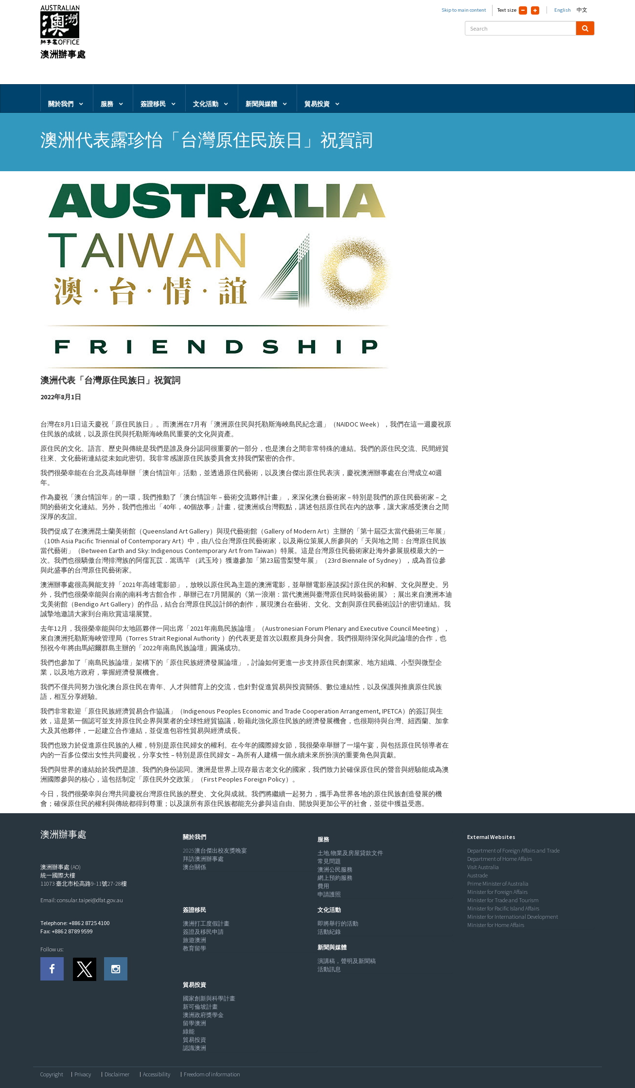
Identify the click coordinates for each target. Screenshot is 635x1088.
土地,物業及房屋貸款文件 (350, 852)
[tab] (248, 837)
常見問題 (329, 861)
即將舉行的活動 (338, 923)
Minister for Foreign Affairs (497, 891)
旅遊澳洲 (194, 940)
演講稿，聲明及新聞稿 (347, 960)
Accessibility (156, 1074)
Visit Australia (483, 867)
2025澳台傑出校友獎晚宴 (215, 850)
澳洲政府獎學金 (203, 1014)
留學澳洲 (194, 1023)
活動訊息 (329, 969)
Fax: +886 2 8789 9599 (66, 931)
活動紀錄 (329, 931)
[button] (192, 836)
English (562, 10)
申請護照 (329, 894)
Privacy (82, 1074)
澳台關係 (194, 867)
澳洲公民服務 (335, 869)
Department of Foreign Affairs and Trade (513, 850)
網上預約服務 (335, 877)
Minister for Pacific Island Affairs (503, 908)
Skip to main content (463, 10)
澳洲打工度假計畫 (206, 923)
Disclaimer (117, 1074)
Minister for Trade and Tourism (503, 900)
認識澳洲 (194, 1048)
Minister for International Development (512, 916)
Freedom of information (212, 1074)
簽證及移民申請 (203, 931)
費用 (323, 886)
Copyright (51, 1074)
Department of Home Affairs (499, 858)
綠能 (188, 1031)
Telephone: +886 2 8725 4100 (74, 923)
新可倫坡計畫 (200, 1006)
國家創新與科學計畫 (209, 998)
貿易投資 (194, 1039)
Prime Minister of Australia (498, 883)
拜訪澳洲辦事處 (203, 858)
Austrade (477, 875)
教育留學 (194, 948)
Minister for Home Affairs (495, 924)
